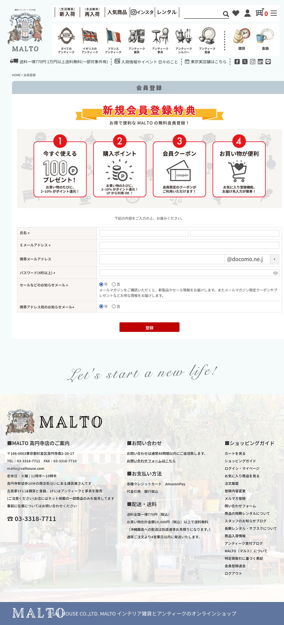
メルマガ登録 (235, 498)
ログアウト (233, 573)
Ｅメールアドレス (36, 244)
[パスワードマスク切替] (275, 273)
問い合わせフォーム (240, 505)
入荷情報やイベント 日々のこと (146, 61)
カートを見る (235, 453)
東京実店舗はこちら (209, 61)
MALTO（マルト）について (246, 550)
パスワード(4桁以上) (38, 272)
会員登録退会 (235, 565)
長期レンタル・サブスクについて (250, 528)
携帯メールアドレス (35, 258)
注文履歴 (231, 483)
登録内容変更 (235, 490)
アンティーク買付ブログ (243, 543)
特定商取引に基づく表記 (243, 558)
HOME (16, 75)
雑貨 (241, 38)
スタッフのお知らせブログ (245, 520)
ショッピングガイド (240, 460)
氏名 (25, 232)
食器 (265, 38)
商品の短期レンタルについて (247, 513)
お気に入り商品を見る (242, 475)
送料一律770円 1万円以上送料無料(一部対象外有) (59, 61)
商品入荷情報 (235, 535)
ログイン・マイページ (242, 468)
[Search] (203, 14)
